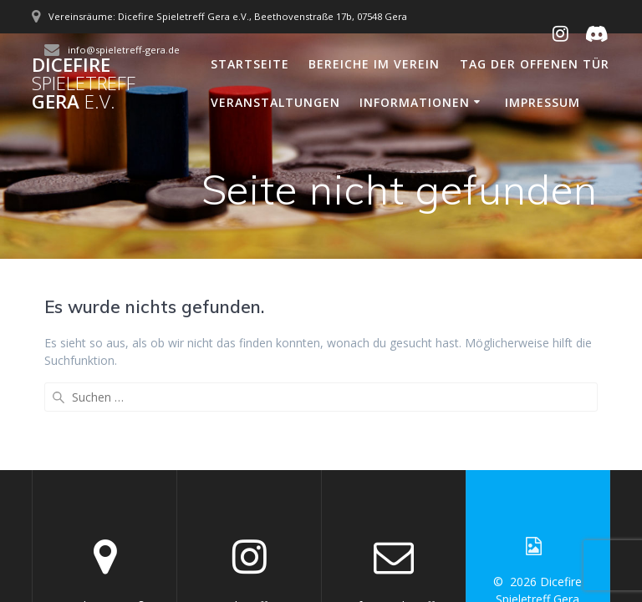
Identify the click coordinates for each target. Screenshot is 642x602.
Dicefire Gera (83, 84)
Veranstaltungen (275, 102)
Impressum (542, 102)
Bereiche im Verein (374, 64)
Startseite (250, 64)
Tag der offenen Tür (534, 64)
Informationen (414, 102)
